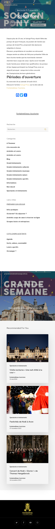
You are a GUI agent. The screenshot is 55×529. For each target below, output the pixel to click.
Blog (8, 159)
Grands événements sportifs (17, 179)
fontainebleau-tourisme (21, 22)
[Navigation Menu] (47, 2)
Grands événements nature (17, 175)
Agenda (9, 239)
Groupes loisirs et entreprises (18, 222)
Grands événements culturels (18, 167)
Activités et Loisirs (14, 151)
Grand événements (14, 163)
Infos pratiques (12, 210)
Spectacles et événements (27, 10)
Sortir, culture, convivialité (17, 243)
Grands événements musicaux (18, 171)
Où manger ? (11, 251)
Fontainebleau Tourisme (16, 88)
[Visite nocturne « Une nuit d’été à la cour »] (27, 358)
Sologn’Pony (25, 85)
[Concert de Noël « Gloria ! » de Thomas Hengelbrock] (27, 459)
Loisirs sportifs (12, 247)
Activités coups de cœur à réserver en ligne (23, 218)
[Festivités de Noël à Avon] (27, 409)
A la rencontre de (13, 147)
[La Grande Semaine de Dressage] (27, 283)
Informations (11, 183)
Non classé (11, 187)
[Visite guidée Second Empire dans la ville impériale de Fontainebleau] (27, 308)
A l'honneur (11, 143)
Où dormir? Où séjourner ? (17, 214)
